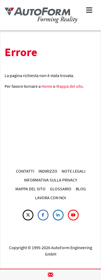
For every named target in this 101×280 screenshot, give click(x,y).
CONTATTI (25, 171)
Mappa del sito (69, 86)
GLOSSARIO (60, 188)
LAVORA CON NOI (50, 197)
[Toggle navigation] (89, 9)
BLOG (81, 188)
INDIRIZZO (48, 171)
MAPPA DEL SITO (30, 188)
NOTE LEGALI (73, 171)
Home (46, 86)
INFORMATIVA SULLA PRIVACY (50, 180)
